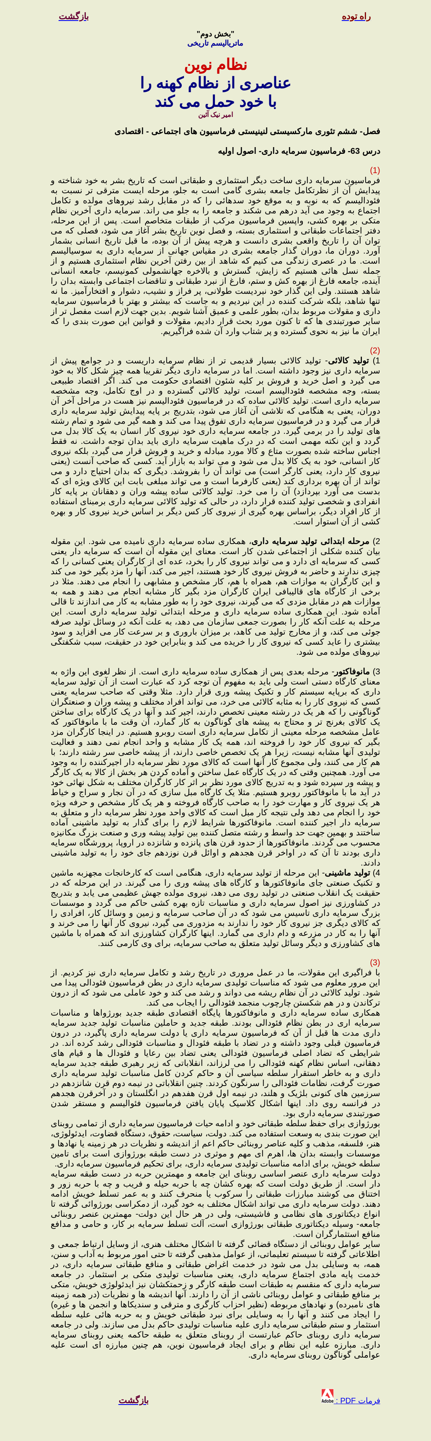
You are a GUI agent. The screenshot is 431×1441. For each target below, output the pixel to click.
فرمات (368, 1400)
